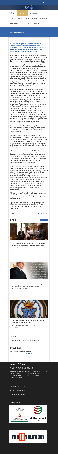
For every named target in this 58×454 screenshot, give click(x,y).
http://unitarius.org (19, 394)
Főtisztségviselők (16, 18)
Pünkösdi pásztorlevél (19, 282)
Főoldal (12, 13)
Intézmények (44, 18)
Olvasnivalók (26, 24)
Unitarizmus (22, 13)
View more (44, 220)
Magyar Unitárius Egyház (21, 368)
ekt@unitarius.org (20, 390)
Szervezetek (14, 24)
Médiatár (36, 24)
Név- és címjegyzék (31, 18)
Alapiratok (33, 13)
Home (11, 35)
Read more (29, 353)
